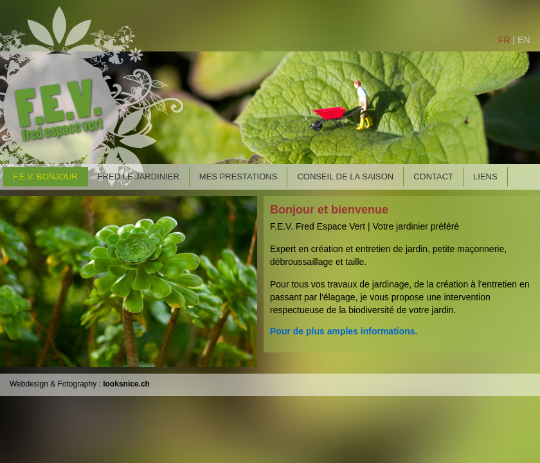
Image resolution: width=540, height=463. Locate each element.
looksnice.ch (125, 383)
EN (524, 40)
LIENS (485, 176)
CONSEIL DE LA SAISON (345, 176)
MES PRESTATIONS (238, 176)
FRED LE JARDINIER (138, 176)
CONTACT (433, 176)
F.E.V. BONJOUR (45, 176)
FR (504, 40)
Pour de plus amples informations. (343, 331)
